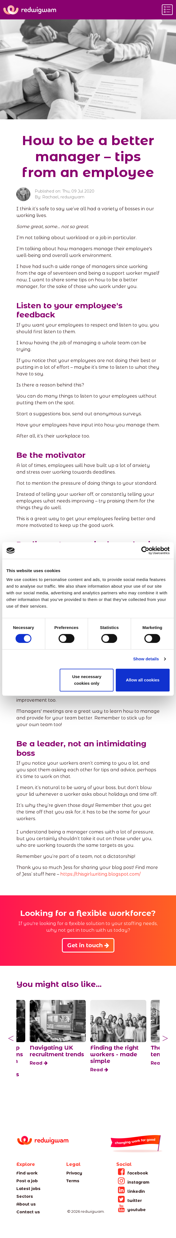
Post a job (27, 1180)
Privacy (74, 1173)
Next (165, 1038)
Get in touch (88, 945)
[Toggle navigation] (167, 9)
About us (26, 1204)
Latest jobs (28, 1188)
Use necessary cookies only (86, 680)
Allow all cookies (143, 680)
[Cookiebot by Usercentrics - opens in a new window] (145, 550)
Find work (26, 1173)
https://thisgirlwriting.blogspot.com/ (100, 874)
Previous (10, 1038)
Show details (146, 658)
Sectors (24, 1196)
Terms (72, 1180)
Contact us (28, 1211)
